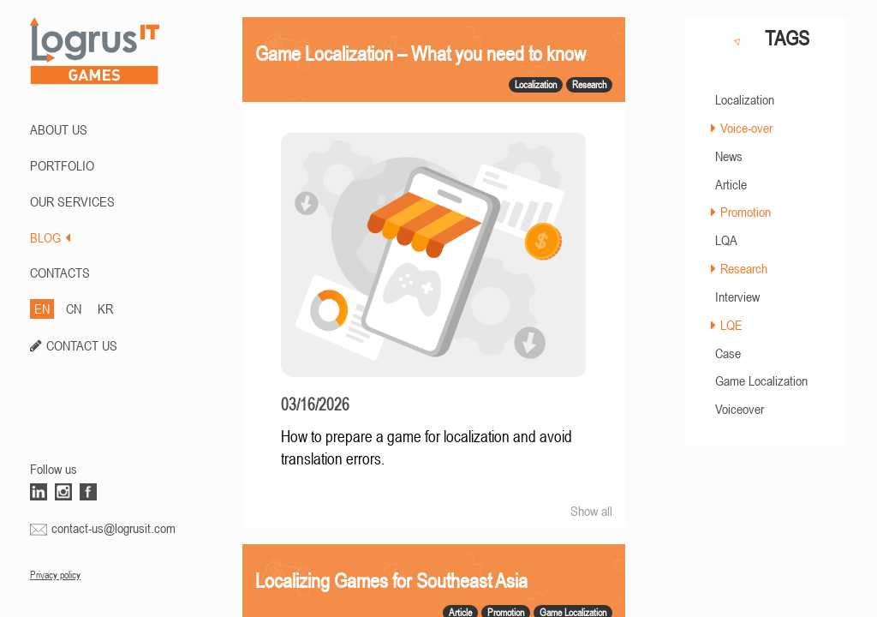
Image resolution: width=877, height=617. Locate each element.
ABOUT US (58, 129)
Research (743, 268)
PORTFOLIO (62, 165)
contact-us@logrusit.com (113, 528)
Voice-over (746, 127)
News (729, 156)
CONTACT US (81, 345)
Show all (591, 510)
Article (731, 184)
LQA (726, 240)
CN (73, 308)
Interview (737, 296)
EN (42, 308)
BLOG (50, 237)
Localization (744, 99)
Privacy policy (55, 575)
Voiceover (739, 408)
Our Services (72, 201)
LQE (731, 324)
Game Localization (761, 380)
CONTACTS (60, 272)
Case (728, 353)
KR (105, 308)
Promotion (745, 211)
